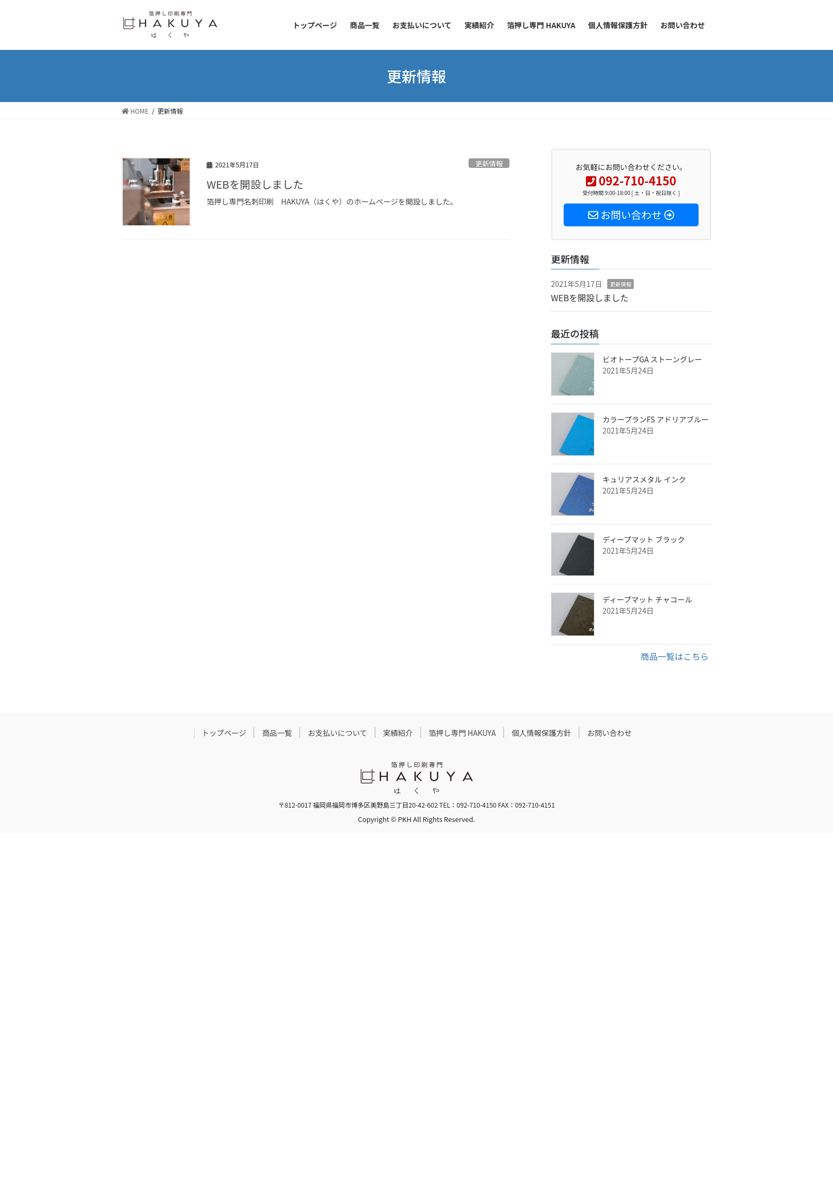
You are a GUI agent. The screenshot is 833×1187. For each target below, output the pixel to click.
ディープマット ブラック (643, 539)
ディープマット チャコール (647, 599)
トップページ (224, 732)
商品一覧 (277, 732)
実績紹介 (398, 732)
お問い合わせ (609, 732)
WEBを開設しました (255, 184)
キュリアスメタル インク (644, 479)
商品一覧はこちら (675, 656)
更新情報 (489, 163)
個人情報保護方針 (541, 732)
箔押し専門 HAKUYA (462, 732)
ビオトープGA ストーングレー (652, 359)
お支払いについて (337, 732)
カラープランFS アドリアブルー (655, 419)
